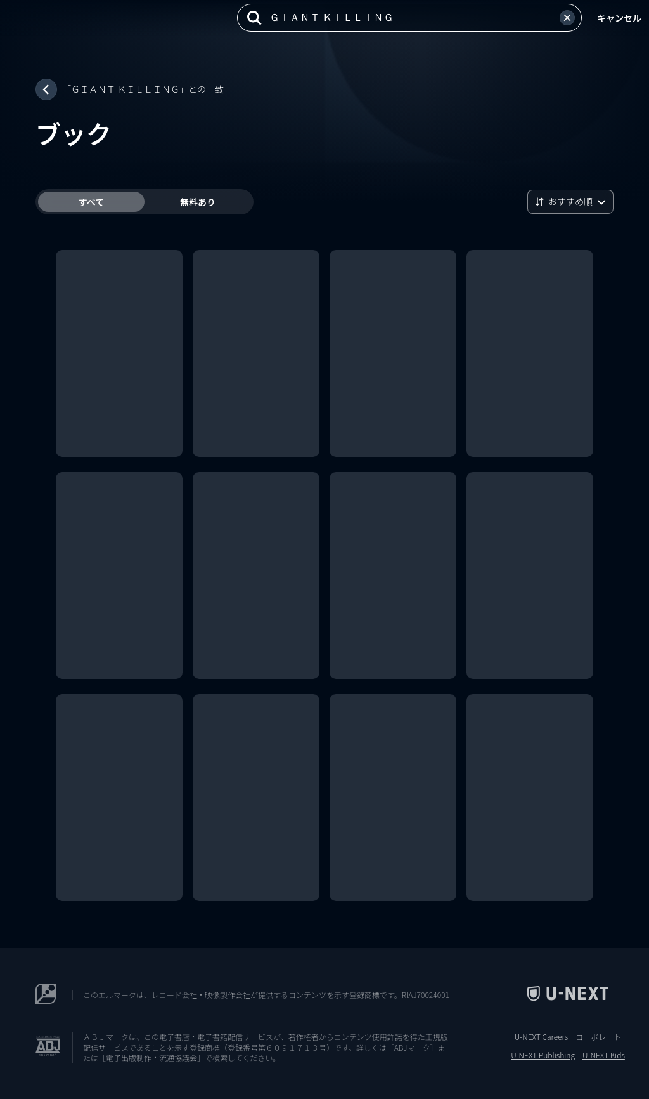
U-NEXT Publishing (543, 1055)
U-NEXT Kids (603, 1055)
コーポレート (598, 1037)
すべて (91, 201)
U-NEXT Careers (542, 1037)
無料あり (197, 201)
